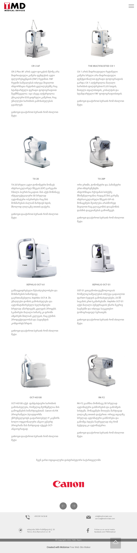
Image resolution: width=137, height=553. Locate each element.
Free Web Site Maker (80, 547)
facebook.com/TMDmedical (105, 532)
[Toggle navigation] (131, 6)
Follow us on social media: (104, 529)
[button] (63, 506)
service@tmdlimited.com (105, 519)
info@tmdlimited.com (103, 516)
